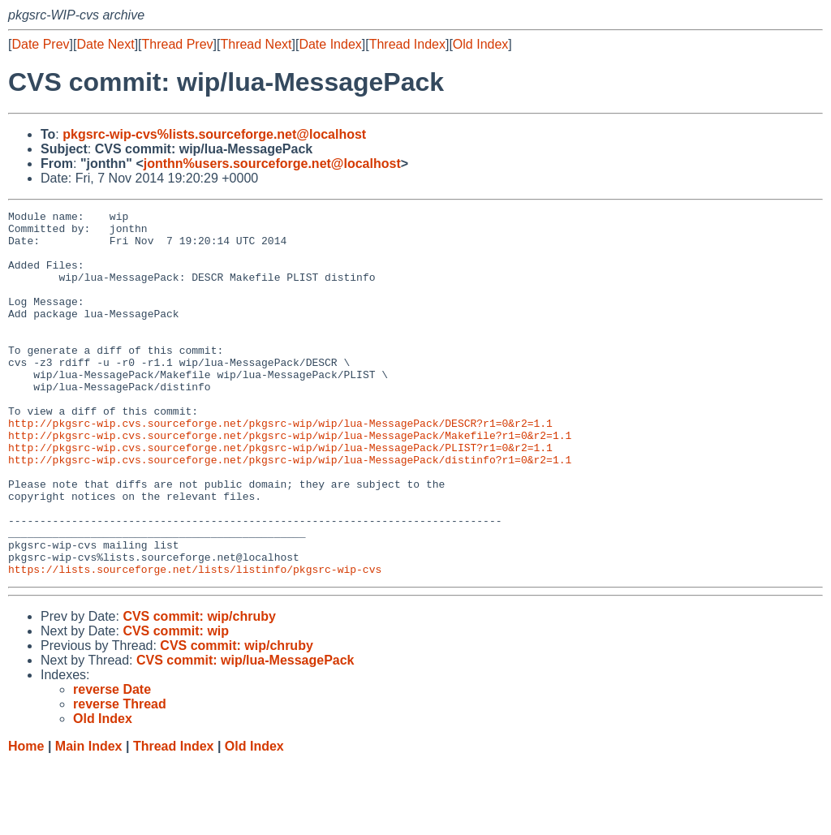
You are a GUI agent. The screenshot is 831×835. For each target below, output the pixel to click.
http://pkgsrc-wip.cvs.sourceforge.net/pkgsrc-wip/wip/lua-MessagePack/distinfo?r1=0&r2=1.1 (289, 510)
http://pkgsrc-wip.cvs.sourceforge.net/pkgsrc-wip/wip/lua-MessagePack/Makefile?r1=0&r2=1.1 (289, 481)
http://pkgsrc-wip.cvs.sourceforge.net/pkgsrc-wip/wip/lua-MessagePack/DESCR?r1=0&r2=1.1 (280, 466)
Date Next (105, 44)
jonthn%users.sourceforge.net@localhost (272, 163)
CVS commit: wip (176, 704)
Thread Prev (177, 44)
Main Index (89, 819)
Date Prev (40, 44)
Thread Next (255, 44)
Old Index (480, 44)
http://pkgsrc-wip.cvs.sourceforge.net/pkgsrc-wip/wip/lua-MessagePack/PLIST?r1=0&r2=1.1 (280, 496)
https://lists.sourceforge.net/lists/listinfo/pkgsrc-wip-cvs (194, 642)
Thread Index (407, 44)
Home (26, 819)
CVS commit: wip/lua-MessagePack (245, 733)
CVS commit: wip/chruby (199, 689)
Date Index (330, 44)
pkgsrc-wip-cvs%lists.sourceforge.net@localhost (214, 134)
